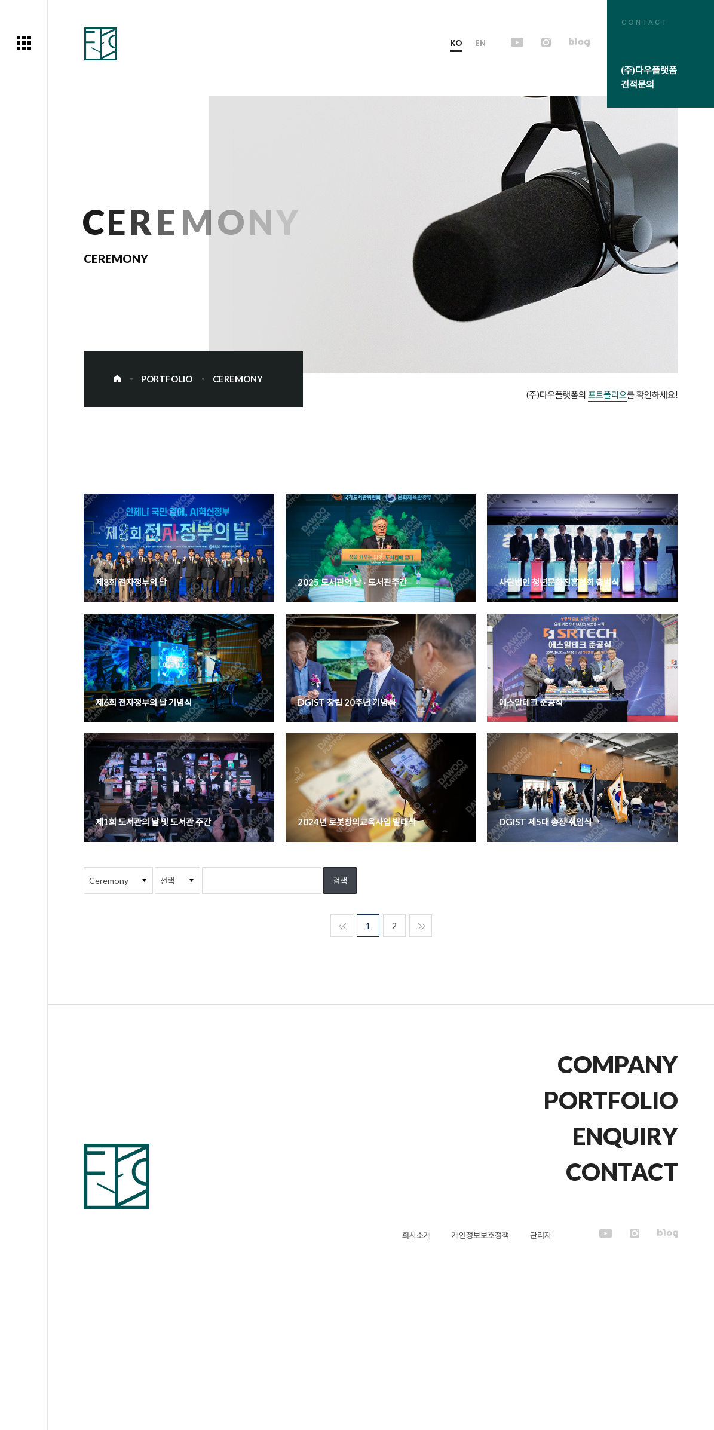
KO (457, 43)
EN (481, 43)
